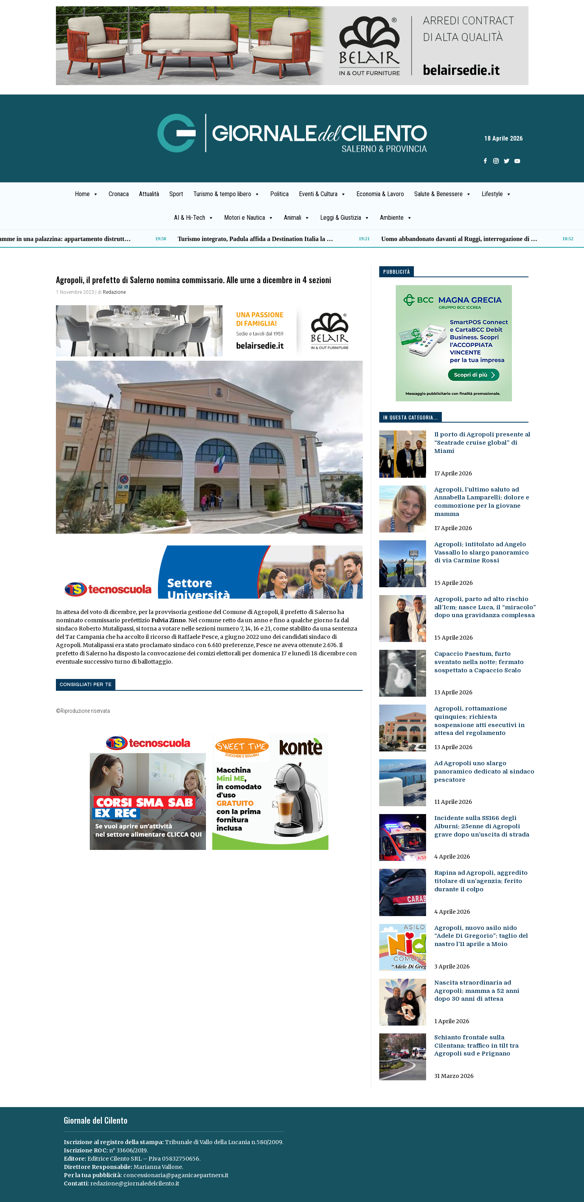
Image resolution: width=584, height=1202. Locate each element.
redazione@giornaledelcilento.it (134, 1183)
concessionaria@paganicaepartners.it (175, 1175)
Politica (279, 194)
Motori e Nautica (249, 218)
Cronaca (119, 194)
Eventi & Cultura (322, 194)
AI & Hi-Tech (194, 218)
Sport (176, 194)
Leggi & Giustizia (345, 218)
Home (86, 194)
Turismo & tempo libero (226, 194)
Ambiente (396, 218)
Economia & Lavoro (380, 194)
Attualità (149, 194)
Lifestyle (497, 194)
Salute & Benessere (442, 194)
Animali (297, 218)
